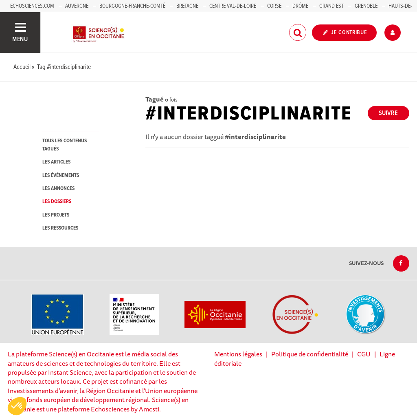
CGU (364, 354)
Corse (274, 6)
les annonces (58, 188)
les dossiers (56, 201)
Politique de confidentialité (309, 354)
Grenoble (367, 6)
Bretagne (187, 6)
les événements (60, 175)
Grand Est (331, 6)
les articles (56, 162)
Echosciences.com (32, 6)
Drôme (300, 6)
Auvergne (76, 6)
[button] (17, 406)
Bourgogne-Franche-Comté (132, 6)
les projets (55, 215)
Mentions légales (238, 354)
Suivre (388, 113)
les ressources (60, 228)
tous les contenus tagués (64, 144)
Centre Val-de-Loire (232, 6)
